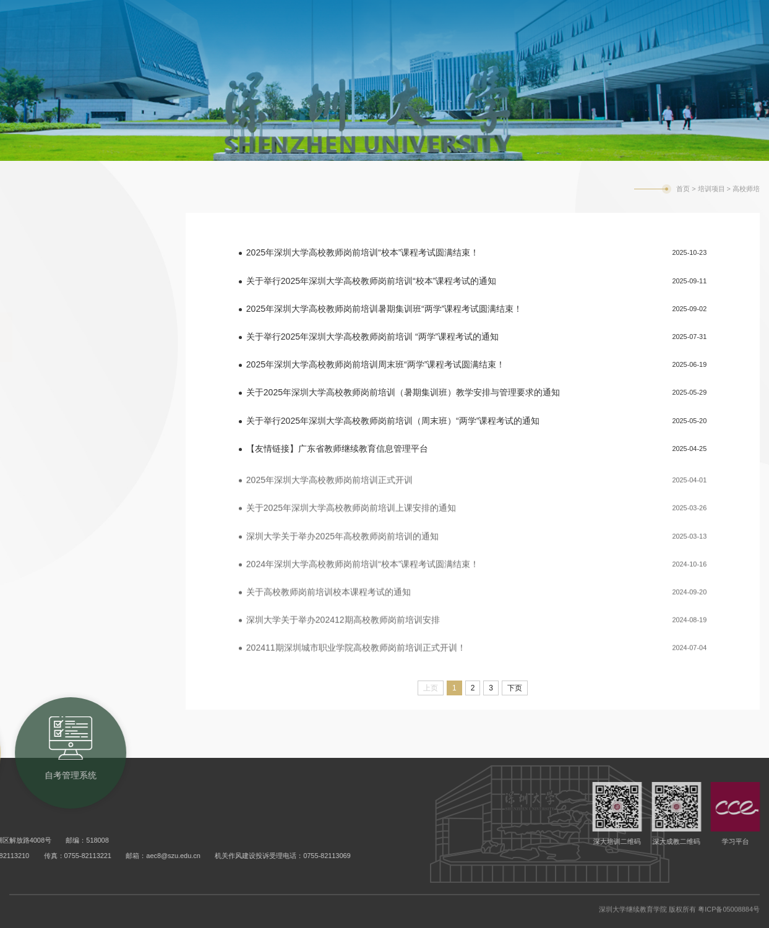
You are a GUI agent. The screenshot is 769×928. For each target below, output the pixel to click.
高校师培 (46, 337)
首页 (683, 188)
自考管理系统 (558, 15)
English (666, 16)
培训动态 (46, 238)
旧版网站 (709, 16)
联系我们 (46, 485)
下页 (514, 688)
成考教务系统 (474, 15)
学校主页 (623, 16)
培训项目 (711, 188)
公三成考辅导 (59, 386)
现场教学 (46, 436)
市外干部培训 (59, 287)
